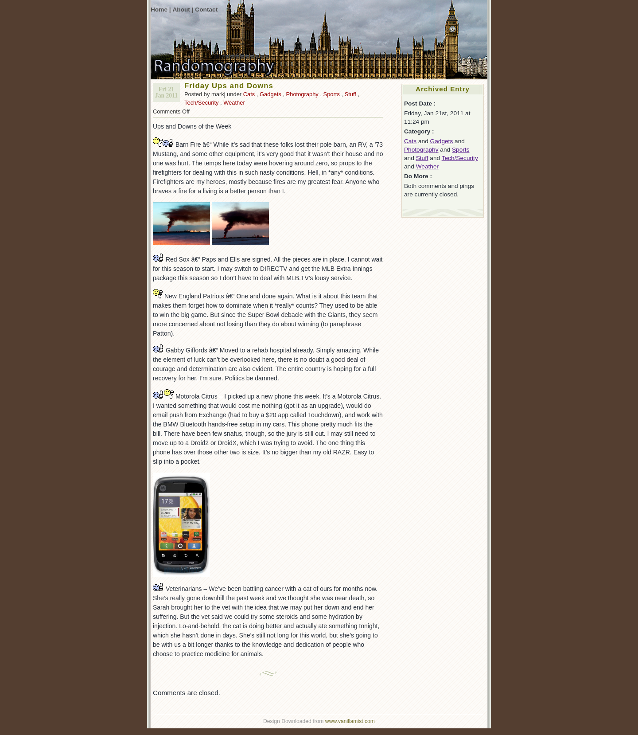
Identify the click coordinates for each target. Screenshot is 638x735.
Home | (161, 9)
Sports (331, 94)
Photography (302, 94)
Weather (234, 102)
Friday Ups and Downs (228, 86)
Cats (249, 94)
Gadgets (270, 94)
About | (182, 9)
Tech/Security (201, 102)
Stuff (350, 94)
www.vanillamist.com (350, 721)
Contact (206, 9)
